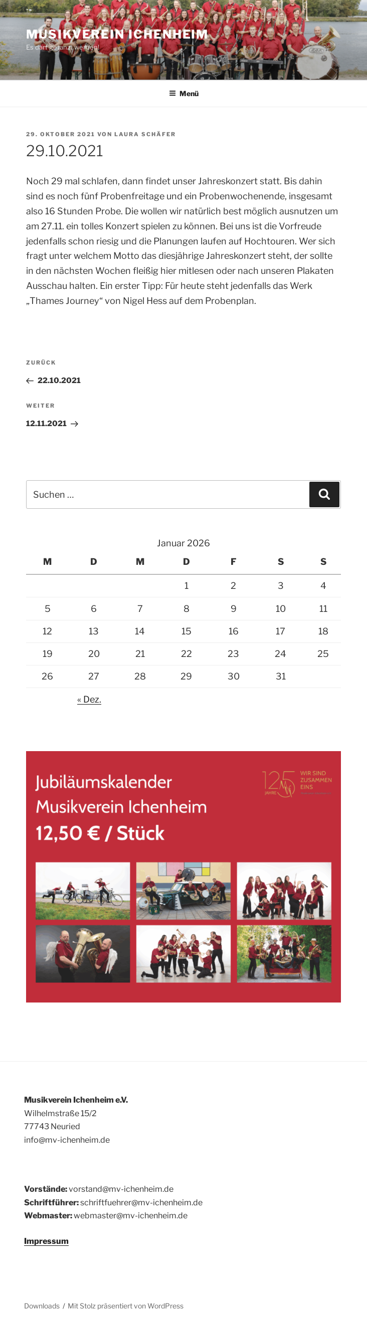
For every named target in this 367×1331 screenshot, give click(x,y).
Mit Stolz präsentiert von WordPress (125, 1305)
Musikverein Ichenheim (117, 34)
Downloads (42, 1305)
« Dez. (89, 699)
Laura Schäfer (145, 134)
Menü (184, 93)
